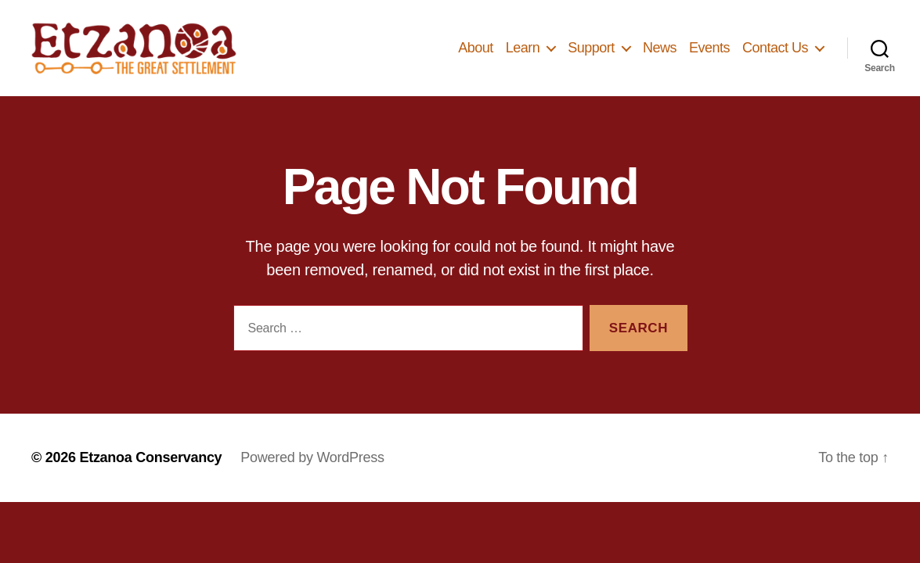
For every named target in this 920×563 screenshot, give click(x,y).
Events (709, 55)
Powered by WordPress (312, 473)
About (475, 55)
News (659, 55)
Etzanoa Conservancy (150, 473)
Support (591, 55)
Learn (523, 55)
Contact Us (775, 55)
